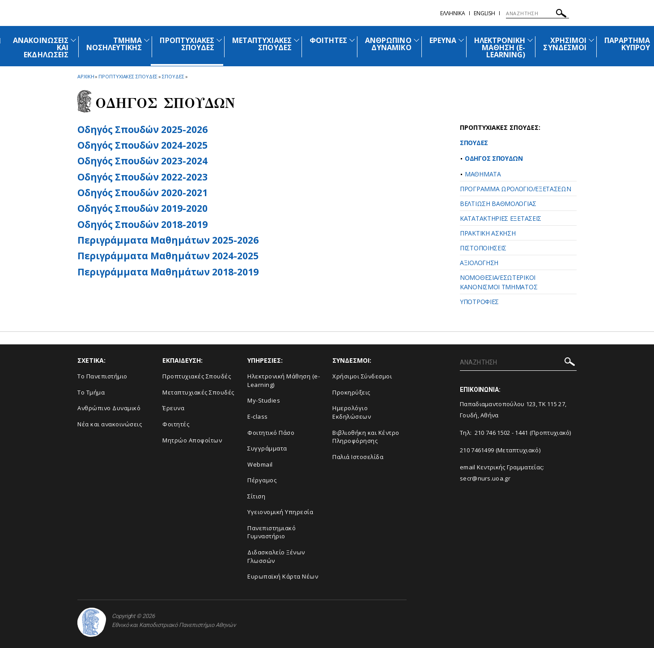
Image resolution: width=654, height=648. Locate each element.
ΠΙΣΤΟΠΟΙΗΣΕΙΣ (483, 248)
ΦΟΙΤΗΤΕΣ (328, 40)
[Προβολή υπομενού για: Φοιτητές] (352, 40)
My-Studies (263, 400)
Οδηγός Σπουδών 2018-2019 (142, 224)
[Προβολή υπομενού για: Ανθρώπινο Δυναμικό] (416, 40)
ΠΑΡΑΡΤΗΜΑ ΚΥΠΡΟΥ (627, 43)
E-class (257, 416)
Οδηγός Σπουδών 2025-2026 (142, 129)
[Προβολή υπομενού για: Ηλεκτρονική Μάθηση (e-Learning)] (530, 40)
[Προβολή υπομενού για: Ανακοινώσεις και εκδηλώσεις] (73, 40)
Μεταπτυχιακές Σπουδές (198, 392)
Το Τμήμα (91, 392)
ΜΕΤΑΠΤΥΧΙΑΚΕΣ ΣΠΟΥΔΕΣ (262, 43)
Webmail (260, 464)
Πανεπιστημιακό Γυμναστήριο (271, 532)
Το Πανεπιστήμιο (102, 376)
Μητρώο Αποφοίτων (192, 440)
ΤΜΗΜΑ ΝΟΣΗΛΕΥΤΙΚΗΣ (114, 43)
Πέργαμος (261, 480)
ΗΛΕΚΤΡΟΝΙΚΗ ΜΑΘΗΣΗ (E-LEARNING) (500, 47)
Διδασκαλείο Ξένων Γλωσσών (276, 556)
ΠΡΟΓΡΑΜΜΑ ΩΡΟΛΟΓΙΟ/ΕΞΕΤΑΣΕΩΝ (515, 189)
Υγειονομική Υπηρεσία (280, 512)
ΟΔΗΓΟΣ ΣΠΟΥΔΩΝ (494, 158)
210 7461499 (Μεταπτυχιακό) (500, 450)
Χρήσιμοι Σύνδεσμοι (362, 376)
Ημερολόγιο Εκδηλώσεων (351, 412)
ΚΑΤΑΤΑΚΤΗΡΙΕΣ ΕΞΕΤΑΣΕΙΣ (500, 218)
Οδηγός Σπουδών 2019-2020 (142, 208)
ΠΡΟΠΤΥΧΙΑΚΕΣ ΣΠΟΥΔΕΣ (187, 43)
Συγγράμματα (267, 448)
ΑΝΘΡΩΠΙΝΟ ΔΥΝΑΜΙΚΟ (388, 43)
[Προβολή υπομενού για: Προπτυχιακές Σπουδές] (219, 40)
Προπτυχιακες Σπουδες (127, 76)
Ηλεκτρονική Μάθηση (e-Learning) (283, 380)
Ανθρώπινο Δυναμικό (108, 408)
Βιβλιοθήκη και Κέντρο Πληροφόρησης (365, 437)
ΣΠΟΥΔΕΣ (474, 142)
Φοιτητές (175, 424)
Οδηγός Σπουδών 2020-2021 (142, 192)
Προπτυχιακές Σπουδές (196, 376)
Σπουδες (173, 76)
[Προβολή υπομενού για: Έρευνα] (461, 40)
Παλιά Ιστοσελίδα (357, 457)
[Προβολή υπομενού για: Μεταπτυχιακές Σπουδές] (297, 40)
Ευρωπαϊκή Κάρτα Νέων (282, 576)
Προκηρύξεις (351, 392)
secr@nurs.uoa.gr (485, 478)
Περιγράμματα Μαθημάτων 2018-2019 (168, 272)
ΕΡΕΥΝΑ (442, 40)
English (484, 13)
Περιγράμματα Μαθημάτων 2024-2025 (168, 255)
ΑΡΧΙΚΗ (85, 76)
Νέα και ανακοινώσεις (109, 424)
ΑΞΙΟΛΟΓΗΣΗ (479, 262)
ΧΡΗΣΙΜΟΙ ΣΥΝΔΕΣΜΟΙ (564, 43)
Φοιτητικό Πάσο (270, 433)
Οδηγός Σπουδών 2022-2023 (142, 177)
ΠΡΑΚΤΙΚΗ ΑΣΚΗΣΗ (488, 233)
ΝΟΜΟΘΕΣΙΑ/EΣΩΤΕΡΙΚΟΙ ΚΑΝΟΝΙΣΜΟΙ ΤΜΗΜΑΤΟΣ (498, 282)
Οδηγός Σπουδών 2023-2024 (142, 160)
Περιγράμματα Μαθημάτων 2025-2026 (168, 240)
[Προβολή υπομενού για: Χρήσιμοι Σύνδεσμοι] (591, 40)
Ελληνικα (452, 13)
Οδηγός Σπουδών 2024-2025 (142, 145)
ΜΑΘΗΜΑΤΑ (483, 174)
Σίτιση (256, 496)
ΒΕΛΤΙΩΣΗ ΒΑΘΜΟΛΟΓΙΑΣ (498, 203)
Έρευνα (173, 408)
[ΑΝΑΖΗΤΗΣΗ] (537, 13)
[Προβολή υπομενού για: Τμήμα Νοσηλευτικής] (147, 40)
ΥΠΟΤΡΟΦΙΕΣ (479, 301)
